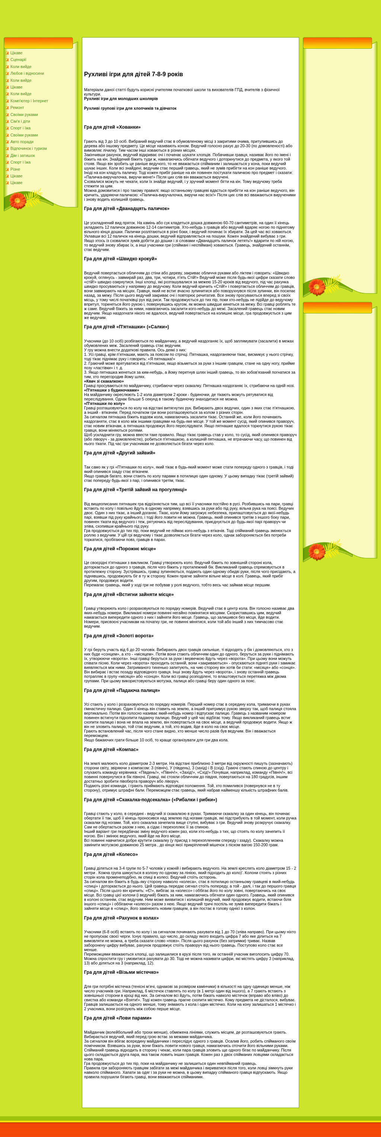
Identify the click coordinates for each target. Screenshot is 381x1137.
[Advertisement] (135, 16)
